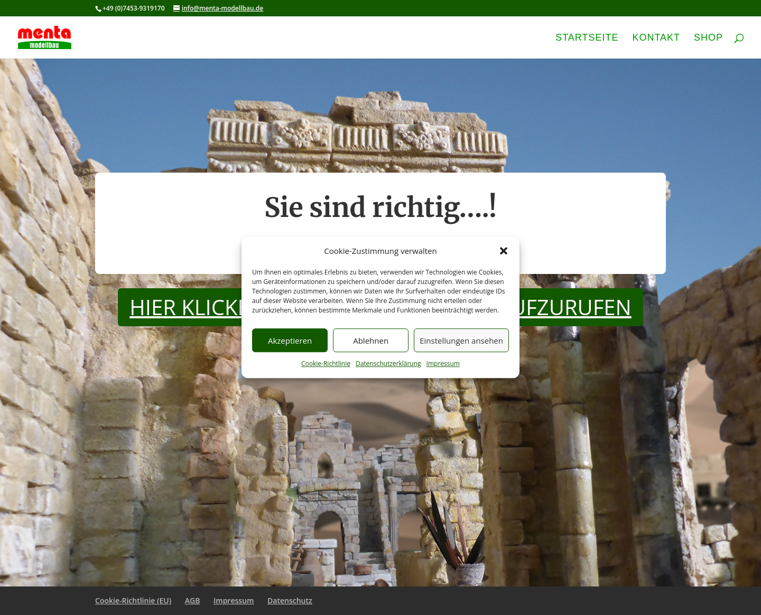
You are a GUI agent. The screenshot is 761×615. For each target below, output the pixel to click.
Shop (708, 38)
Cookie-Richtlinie (325, 363)
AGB (192, 600)
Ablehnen (370, 340)
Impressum (443, 363)
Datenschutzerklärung (388, 363)
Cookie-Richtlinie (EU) (133, 600)
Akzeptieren (290, 340)
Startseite (586, 38)
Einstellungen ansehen (461, 340)
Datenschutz (289, 600)
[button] (503, 251)
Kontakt (656, 38)
